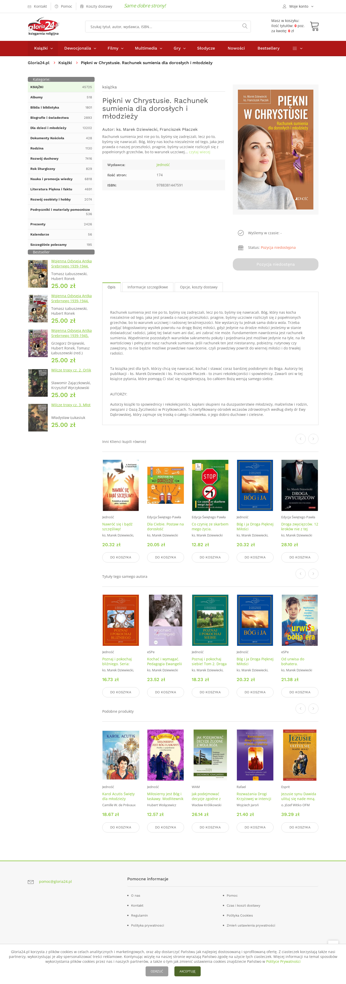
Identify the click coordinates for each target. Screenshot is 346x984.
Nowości (236, 48)
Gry (177, 48)
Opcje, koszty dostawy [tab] (198, 286)
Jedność (163, 164)
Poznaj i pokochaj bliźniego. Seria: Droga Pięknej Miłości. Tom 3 (117, 666)
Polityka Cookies (240, 915)
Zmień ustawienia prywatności (251, 925)
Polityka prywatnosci (147, 925)
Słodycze (206, 48)
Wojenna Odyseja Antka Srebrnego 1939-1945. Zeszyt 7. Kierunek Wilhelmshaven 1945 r (71, 338)
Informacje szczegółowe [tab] (147, 286)
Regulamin (139, 915)
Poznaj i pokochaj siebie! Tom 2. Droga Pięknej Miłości (209, 664)
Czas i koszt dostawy (243, 905)
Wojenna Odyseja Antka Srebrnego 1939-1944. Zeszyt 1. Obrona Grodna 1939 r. (72, 269)
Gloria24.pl (38, 62)
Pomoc (232, 895)
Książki (41, 48)
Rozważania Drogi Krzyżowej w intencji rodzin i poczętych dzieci (254, 801)
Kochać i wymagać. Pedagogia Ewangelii (164, 661)
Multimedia (146, 48)
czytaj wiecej (199, 151)
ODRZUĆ (157, 971)
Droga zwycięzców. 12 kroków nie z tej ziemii (299, 529)
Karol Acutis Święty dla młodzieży (118, 796)
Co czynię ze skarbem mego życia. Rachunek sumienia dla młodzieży (210, 531)
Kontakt (137, 905)
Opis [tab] (112, 286)
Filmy (113, 48)
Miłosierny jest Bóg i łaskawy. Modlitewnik (165, 796)
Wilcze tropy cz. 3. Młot (71, 404)
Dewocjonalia (77, 48)
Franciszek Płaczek (179, 129)
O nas (135, 895)
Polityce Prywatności (283, 961)
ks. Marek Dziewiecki (136, 129)
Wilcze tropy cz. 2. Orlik (71, 370)
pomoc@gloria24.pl (55, 881)
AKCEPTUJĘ (188, 971)
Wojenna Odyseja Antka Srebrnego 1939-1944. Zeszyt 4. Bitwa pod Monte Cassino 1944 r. (71, 303)
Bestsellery (268, 48)
